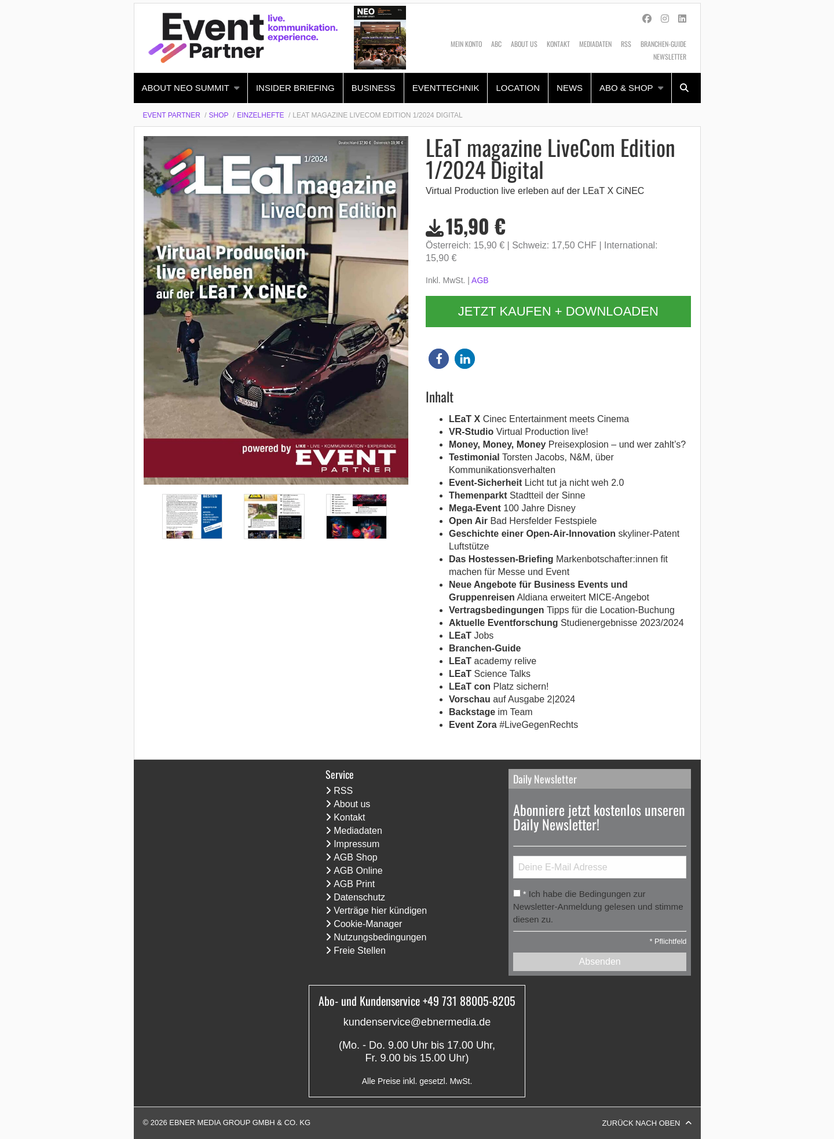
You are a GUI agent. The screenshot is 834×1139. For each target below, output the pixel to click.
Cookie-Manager (368, 924)
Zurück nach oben (641, 1123)
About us (524, 44)
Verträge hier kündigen (380, 910)
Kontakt (558, 44)
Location (518, 88)
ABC (496, 44)
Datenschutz (359, 897)
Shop (219, 115)
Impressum (356, 844)
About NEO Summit (185, 88)
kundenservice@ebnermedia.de (417, 1022)
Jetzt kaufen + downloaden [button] (558, 311)
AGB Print (354, 884)
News (570, 88)
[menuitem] (191, 88)
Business (374, 88)
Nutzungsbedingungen (380, 937)
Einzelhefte (260, 115)
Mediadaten (595, 44)
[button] (439, 359)
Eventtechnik (446, 88)
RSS (626, 44)
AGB (480, 280)
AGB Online (358, 871)
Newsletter (669, 56)
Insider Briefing (295, 88)
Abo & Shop (626, 88)
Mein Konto (466, 44)
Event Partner (171, 115)
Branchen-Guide (663, 44)
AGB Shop (356, 857)
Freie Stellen (360, 950)
